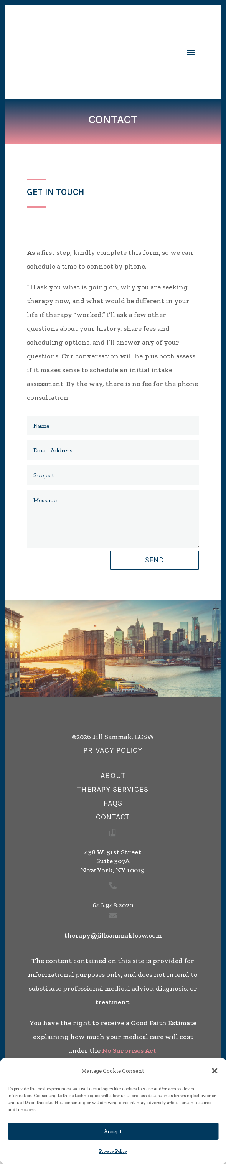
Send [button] (154, 560)
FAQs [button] (113, 803)
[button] (214, 1071)
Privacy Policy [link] (113, 1151)
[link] (90, 52)
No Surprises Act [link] (129, 1050)
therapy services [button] (112, 789)
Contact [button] (113, 817)
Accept (113, 1131)
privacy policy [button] (112, 750)
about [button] (113, 775)
